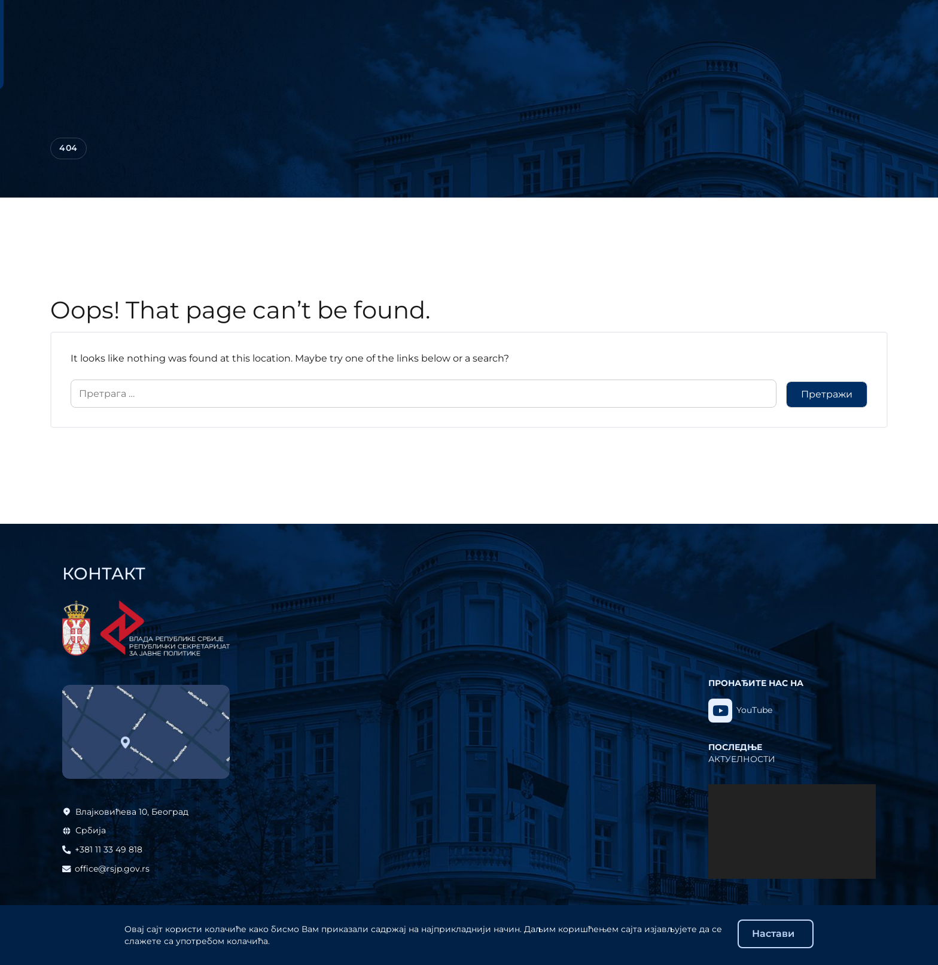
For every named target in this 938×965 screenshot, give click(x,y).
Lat (833, 19)
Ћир (807, 19)
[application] (792, 831)
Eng (859, 19)
